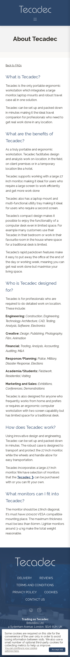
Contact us (35, 599)
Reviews (46, 578)
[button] (35, 19)
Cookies (51, 592)
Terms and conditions (35, 585)
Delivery (24, 578)
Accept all (57, 649)
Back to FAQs (14, 65)
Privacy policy (25, 592)
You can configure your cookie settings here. (21, 649)
